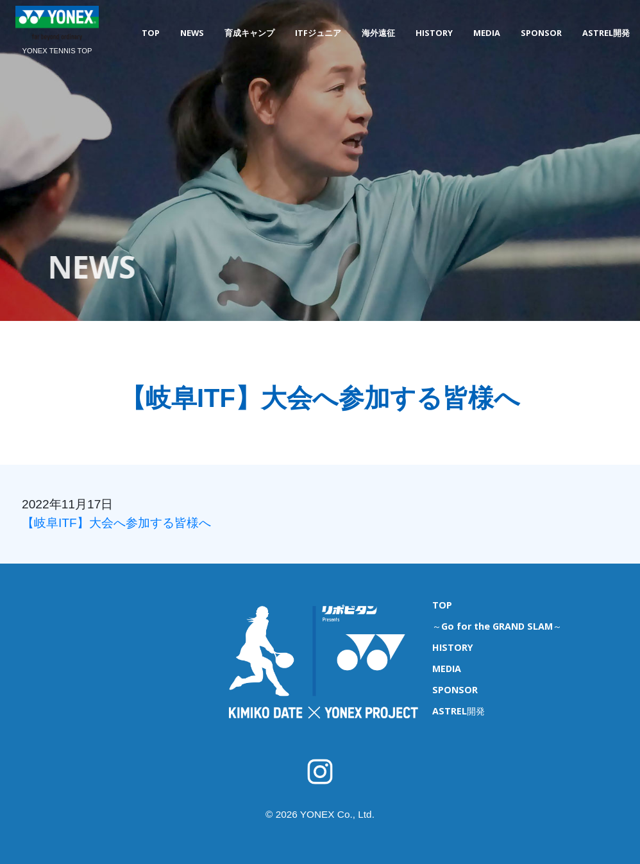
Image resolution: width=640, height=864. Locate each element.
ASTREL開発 (606, 33)
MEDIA (486, 33)
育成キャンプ (249, 33)
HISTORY (434, 33)
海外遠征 (378, 33)
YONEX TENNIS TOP (57, 51)
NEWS (192, 33)
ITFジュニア (318, 33)
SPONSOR (541, 33)
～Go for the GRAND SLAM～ (497, 626)
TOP (151, 33)
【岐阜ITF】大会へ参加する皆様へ (116, 523)
